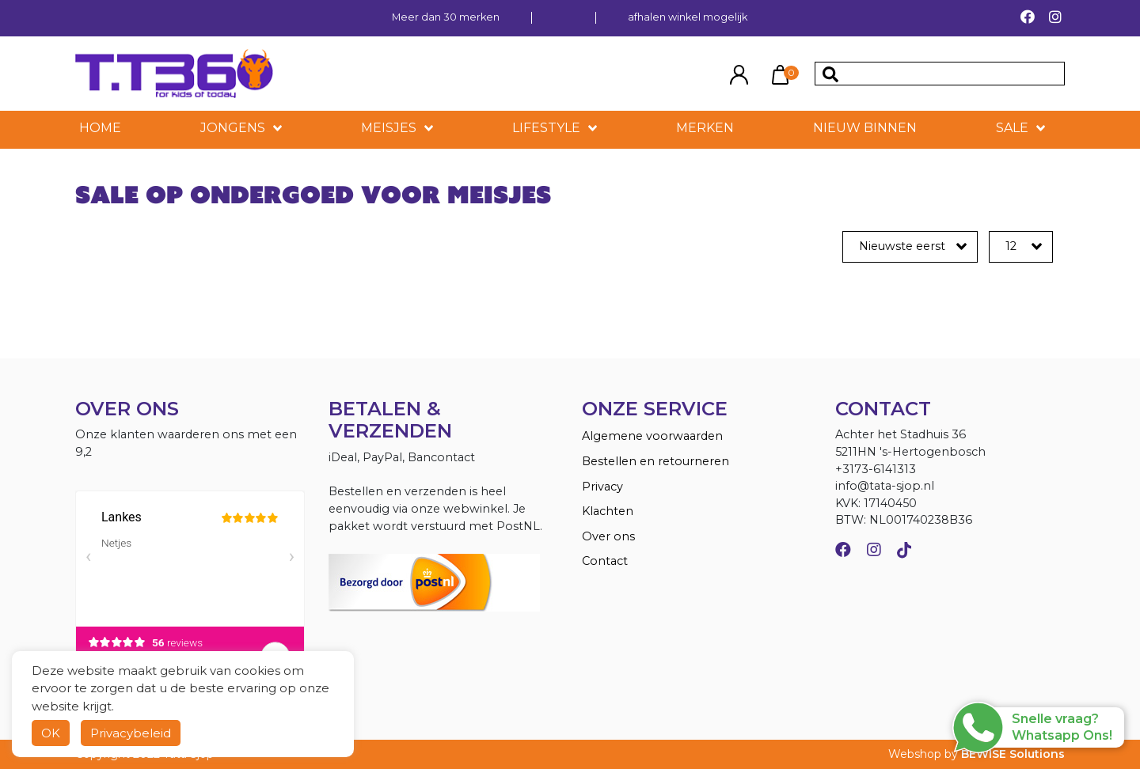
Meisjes (388, 127)
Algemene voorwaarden (652, 436)
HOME (100, 127)
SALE (1012, 127)
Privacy (602, 486)
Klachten (607, 511)
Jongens (232, 127)
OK (50, 733)
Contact (605, 561)
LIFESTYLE (546, 127)
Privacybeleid (130, 733)
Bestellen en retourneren (655, 461)
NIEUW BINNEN (865, 127)
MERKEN (705, 127)
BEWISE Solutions (1013, 754)
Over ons (608, 536)
